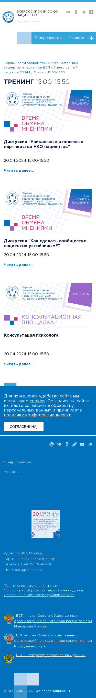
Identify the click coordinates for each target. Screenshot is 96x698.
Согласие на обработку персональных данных (44, 590)
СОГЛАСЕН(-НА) (24, 427)
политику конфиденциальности (37, 415)
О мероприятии (48, 38)
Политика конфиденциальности (31, 586)
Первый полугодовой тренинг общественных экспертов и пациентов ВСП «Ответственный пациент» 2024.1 (41, 68)
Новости (76, 38)
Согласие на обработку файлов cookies (39, 595)
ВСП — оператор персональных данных (51, 655)
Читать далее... (19, 170)
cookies (37, 401)
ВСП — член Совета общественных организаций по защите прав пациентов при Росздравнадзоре (53, 641)
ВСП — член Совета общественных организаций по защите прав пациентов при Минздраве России (53, 621)
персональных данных (27, 410)
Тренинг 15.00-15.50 (49, 72)
